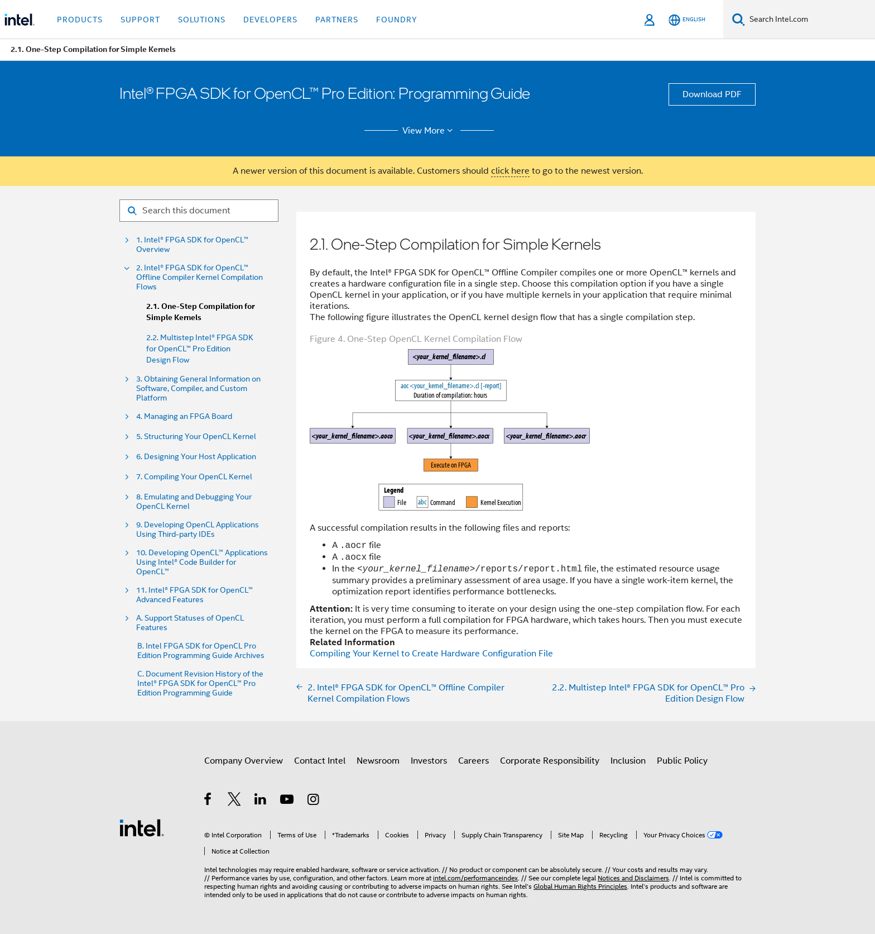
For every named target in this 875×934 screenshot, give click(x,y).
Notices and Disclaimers (633, 878)
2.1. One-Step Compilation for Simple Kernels (200, 312)
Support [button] (140, 20)
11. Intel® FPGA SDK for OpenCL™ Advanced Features (194, 594)
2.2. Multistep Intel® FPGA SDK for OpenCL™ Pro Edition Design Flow (199, 348)
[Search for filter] (198, 210)
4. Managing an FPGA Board (184, 416)
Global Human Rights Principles (580, 886)
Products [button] (80, 20)
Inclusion (628, 760)
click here (510, 171)
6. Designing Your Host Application (196, 456)
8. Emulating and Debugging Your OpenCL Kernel (194, 501)
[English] (687, 20)
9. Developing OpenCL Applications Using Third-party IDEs (197, 529)
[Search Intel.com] (810, 19)
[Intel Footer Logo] (141, 827)
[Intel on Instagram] (314, 801)
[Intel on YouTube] (287, 801)
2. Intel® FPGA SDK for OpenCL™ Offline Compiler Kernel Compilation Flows (199, 277)
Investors (429, 760)
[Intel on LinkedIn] (261, 801)
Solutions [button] (201, 20)
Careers (473, 760)
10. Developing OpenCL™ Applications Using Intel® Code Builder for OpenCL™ (202, 562)
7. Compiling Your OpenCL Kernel (194, 477)
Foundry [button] (396, 20)
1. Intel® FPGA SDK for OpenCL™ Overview (192, 244)
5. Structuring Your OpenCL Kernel (196, 436)
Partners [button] (336, 20)
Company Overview (243, 760)
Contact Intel (319, 760)
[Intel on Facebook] (208, 801)
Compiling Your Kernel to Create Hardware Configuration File (431, 653)
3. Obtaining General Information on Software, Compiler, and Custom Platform (198, 388)
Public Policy (682, 760)
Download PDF (712, 94)
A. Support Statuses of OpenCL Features (190, 622)
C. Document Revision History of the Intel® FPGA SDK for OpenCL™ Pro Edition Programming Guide (200, 683)
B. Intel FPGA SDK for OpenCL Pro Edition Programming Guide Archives (201, 650)
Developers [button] (270, 20)
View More (429, 130)
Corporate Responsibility (549, 760)
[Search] (738, 19)
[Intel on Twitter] (234, 801)
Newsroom (378, 760)
